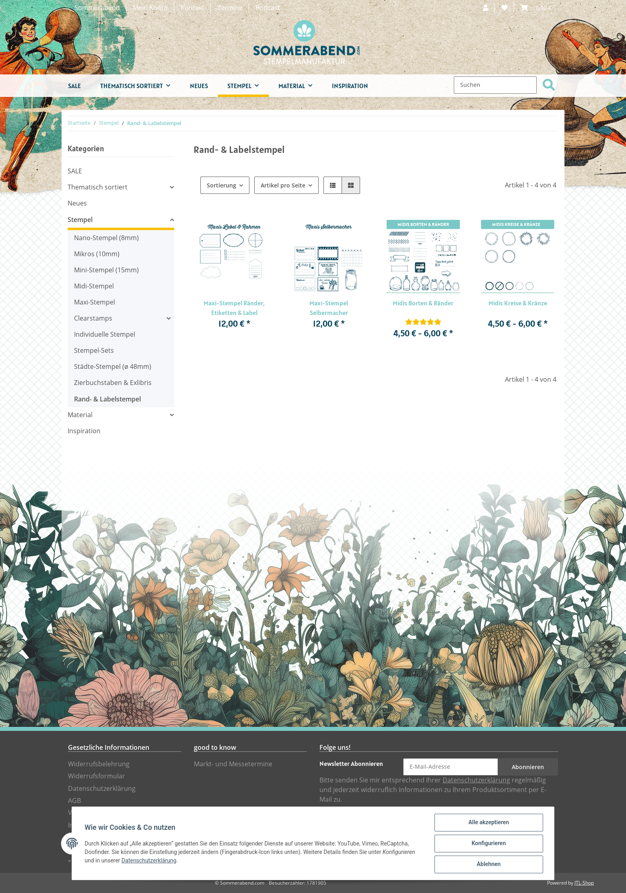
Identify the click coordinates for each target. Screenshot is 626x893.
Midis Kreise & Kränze (517, 303)
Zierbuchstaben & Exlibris (113, 383)
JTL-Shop (584, 883)
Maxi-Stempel (94, 302)
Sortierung (221, 185)
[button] (485, 8)
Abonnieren (528, 767)
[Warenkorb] (536, 8)
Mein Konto (150, 8)
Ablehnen (488, 864)
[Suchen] (495, 85)
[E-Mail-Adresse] (450, 767)
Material (80, 415)
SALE (75, 171)
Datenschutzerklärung (102, 788)
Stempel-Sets (94, 350)
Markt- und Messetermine (233, 764)
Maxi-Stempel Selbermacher (328, 308)
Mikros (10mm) (96, 254)
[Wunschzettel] (504, 8)
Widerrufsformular (96, 776)
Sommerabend (97, 8)
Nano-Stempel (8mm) (106, 238)
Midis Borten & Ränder (423, 303)
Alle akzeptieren (488, 822)
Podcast (267, 8)
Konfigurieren (488, 843)
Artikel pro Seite (283, 185)
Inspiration (84, 431)
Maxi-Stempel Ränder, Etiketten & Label (234, 308)
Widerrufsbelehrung (99, 764)
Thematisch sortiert (98, 187)
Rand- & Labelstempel (107, 399)
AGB (74, 801)
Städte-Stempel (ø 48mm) (112, 366)
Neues (77, 203)
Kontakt (192, 8)
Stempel (80, 219)
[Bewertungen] (423, 322)
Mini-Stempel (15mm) (106, 270)
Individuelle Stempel (104, 334)
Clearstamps (93, 318)
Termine (230, 8)
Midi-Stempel (94, 286)
